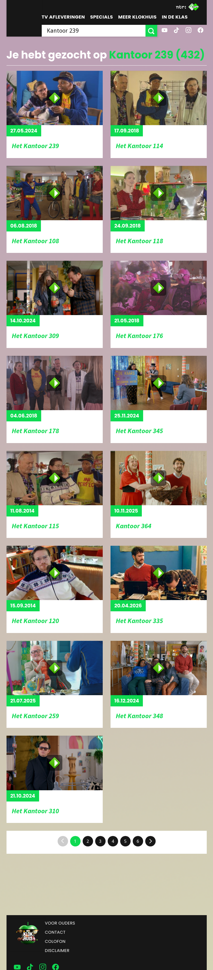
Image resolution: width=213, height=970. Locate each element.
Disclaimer (57, 951)
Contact (55, 932)
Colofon (55, 941)
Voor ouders (60, 923)
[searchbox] (93, 31)
